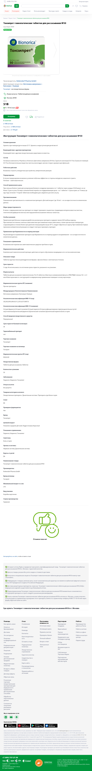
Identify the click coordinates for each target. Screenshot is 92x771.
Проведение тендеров (62, 625)
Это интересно (9, 635)
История (24, 627)
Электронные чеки (44, 645)
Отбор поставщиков (62, 643)
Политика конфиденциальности (10, 640)
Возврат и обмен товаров (9, 670)
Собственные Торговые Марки (63, 653)
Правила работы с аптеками (28, 672)
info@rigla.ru (64, 766)
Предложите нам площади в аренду (64, 638)
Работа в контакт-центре (82, 636)
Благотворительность (27, 637)
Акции (7, 11)
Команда (25, 630)
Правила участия (45, 632)
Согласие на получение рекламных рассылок (8, 706)
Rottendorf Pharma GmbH (26, 81)
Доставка (7, 632)
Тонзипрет (6, 89)
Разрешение (8, 654)
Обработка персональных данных (8, 698)
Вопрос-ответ (44, 641)
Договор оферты (9, 674)
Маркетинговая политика (9, 665)
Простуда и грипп (54, 11)
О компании (26, 624)
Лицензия (7, 650)
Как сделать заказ (9, 624)
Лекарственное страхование (27, 651)
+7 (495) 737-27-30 (10, 758)
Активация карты (45, 629)
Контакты (25, 633)
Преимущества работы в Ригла (81, 625)
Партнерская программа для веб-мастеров (63, 659)
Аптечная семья (45, 626)
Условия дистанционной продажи (9, 658)
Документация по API (64, 648)
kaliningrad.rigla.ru (64, 730)
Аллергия (78, 11)
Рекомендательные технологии (28, 667)
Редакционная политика (26, 646)
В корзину (11, 116)
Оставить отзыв (27, 642)
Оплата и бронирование (9, 628)
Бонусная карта (83, 1)
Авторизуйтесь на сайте (10, 556)
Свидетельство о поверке (27, 659)
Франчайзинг (62, 629)
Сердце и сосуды (67, 11)
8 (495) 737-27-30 (81, 735)
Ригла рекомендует (39, 11)
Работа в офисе (81, 632)
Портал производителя (63, 633)
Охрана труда (80, 640)
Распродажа (15, 11)
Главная (5, 18)
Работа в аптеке (81, 629)
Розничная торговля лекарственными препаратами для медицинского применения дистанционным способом (9, 686)
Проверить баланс (46, 635)
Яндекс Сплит (27, 11)
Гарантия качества (28, 655)
